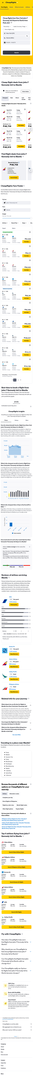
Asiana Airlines (13, 695)
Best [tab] (11, 97)
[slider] (31, 218)
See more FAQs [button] (16, 771)
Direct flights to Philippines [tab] (10, 838)
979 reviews (12, 726)
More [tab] (27, 459)
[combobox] (7, 26)
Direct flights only (9, 29)
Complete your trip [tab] (8, 834)
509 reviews (12, 700)
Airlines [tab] (5, 830)
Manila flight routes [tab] (22, 841)
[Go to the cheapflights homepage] (12, 2)
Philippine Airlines (14, 721)
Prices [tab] (6, 459)
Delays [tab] (16, 459)
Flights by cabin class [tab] (8, 841)
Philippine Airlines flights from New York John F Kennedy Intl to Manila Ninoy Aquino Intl (14, 856)
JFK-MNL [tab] (16, 402)
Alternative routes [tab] (14, 830)
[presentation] (11, 22)
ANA (10, 633)
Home (15, 1073)
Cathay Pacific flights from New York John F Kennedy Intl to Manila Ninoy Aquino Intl (16, 860)
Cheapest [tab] (5, 97)
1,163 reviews (13, 638)
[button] (3, 2)
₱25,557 (6, 23)
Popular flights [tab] (20, 845)
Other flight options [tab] (8, 845)
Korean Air (12, 683)
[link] (14, 177)
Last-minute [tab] (23, 98)
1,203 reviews (13, 688)
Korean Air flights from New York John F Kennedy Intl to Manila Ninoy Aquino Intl (16, 864)
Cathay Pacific (13, 708)
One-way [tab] (29, 98)
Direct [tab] (17, 97)
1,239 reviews (13, 713)
